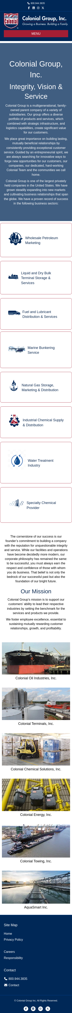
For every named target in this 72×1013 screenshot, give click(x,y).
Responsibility (13, 958)
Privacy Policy (13, 939)
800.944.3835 (38, 3)
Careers (9, 951)
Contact (13, 985)
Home (8, 933)
